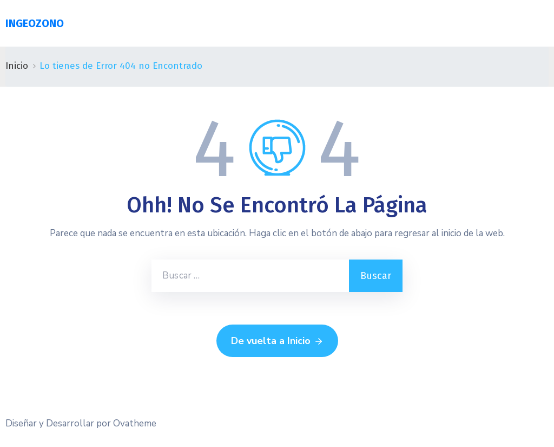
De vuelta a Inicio (277, 341)
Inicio (16, 66)
